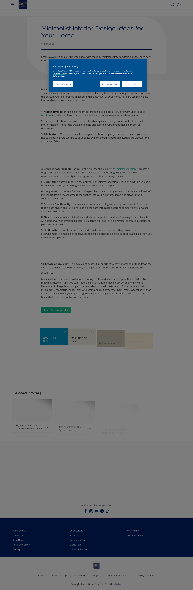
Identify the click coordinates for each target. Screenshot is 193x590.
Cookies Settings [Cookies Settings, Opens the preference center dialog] (63, 84)
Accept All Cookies (110, 84)
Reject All (132, 84)
